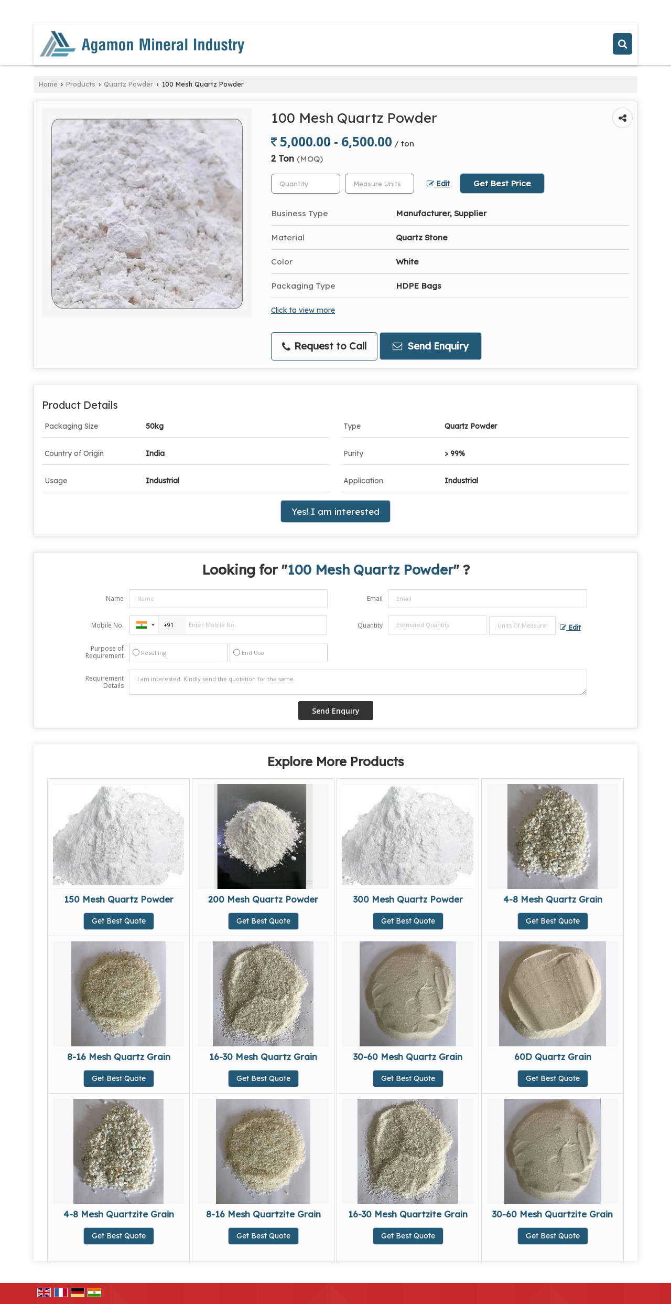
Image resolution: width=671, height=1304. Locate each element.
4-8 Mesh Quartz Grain (552, 899)
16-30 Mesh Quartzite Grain (408, 1214)
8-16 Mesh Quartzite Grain (263, 1214)
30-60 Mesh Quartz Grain (407, 1056)
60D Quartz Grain (552, 1056)
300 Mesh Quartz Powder (408, 899)
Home (48, 84)
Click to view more (303, 309)
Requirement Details (104, 682)
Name (115, 598)
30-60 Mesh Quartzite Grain (552, 1214)
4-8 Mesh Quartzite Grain (118, 1214)
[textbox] (379, 184)
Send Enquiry (431, 346)
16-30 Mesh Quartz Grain (263, 1056)
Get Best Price (502, 183)
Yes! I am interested (335, 511)
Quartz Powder (128, 84)
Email (375, 598)
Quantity (370, 625)
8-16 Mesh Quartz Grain (118, 1056)
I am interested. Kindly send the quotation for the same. (358, 682)
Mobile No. (107, 625)
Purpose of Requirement (104, 652)
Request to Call (324, 346)
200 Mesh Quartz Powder (263, 899)
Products (80, 84)
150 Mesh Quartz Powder (119, 899)
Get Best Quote (119, 921)
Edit (438, 183)
